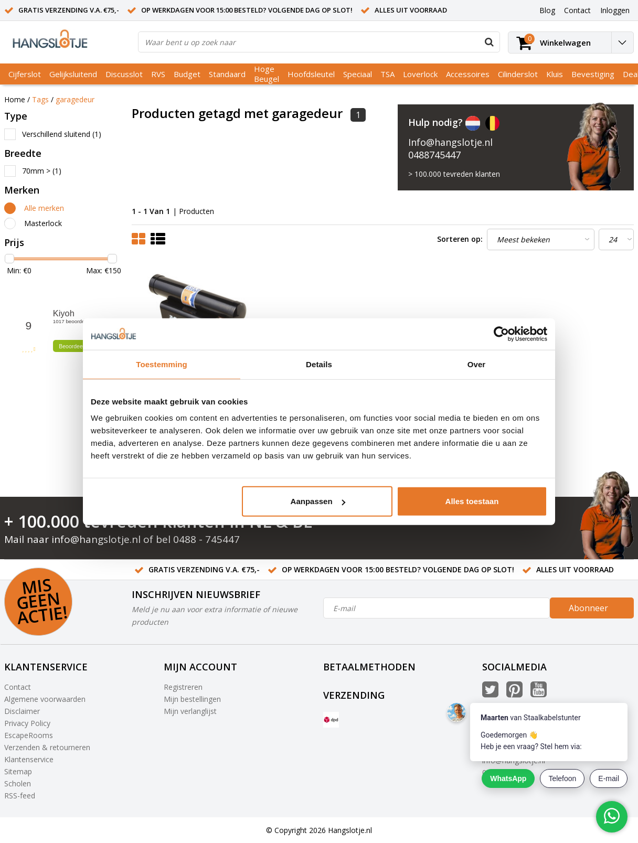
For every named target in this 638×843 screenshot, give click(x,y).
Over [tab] (476, 363)
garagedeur (75, 99)
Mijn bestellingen (192, 699)
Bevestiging (592, 74)
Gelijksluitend (73, 74)
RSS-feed (19, 796)
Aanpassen (318, 501)
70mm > (41, 171)
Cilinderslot (518, 74)
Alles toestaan (472, 501)
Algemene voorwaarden (45, 699)
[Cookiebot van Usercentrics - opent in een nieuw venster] (501, 334)
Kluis (554, 74)
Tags (40, 99)
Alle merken (44, 208)
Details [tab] (319, 363)
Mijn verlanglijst (190, 711)
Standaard (227, 74)
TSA (387, 74)
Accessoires (468, 74)
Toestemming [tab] (161, 363)
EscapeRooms (28, 735)
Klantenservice (29, 759)
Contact (17, 687)
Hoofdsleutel (311, 74)
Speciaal (357, 74)
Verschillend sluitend (61, 134)
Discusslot (124, 74)
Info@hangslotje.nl (450, 142)
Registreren (183, 687)
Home (14, 99)
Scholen (17, 783)
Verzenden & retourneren (47, 747)
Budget (187, 74)
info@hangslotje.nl (96, 539)
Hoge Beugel (266, 73)
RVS (158, 74)
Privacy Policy (27, 723)
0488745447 (434, 154)
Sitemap (18, 771)
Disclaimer (22, 711)
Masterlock (43, 223)
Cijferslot (24, 74)
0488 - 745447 (206, 539)
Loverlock (420, 74)
